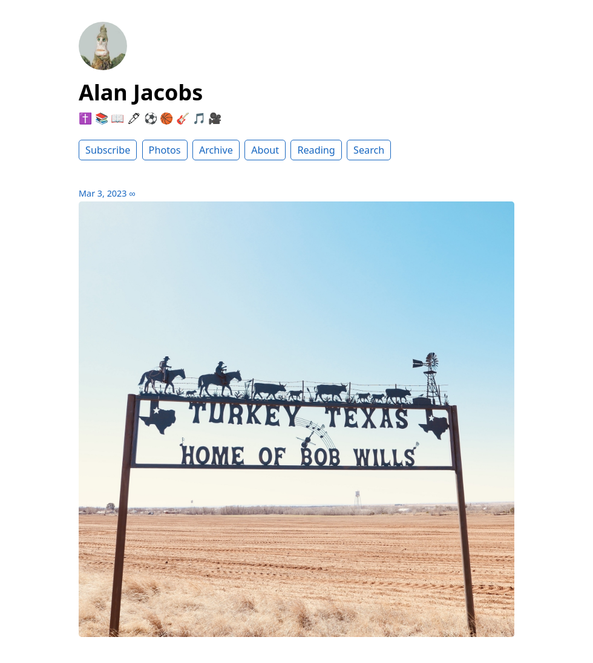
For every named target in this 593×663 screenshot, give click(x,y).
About (265, 150)
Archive (216, 150)
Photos (165, 150)
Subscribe (107, 150)
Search (368, 150)
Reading (316, 150)
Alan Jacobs (141, 92)
